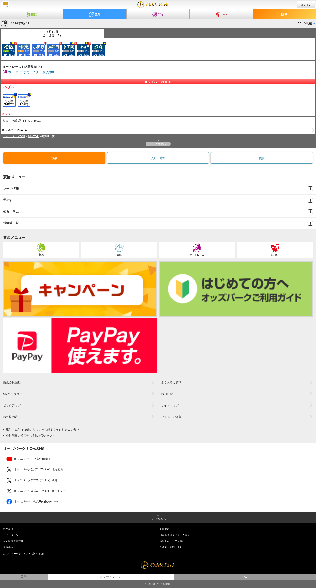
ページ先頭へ (158, 144)
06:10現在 (305, 23)
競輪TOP (33, 136)
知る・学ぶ (158, 211)
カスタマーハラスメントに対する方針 (24, 553)
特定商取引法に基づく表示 (175, 535)
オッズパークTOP (14, 136)
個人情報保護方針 (13, 541)
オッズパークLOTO (157, 131)
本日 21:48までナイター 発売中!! (31, 72)
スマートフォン (111, 576)
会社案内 (165, 529)
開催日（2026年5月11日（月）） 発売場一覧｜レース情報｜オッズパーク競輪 (153, 4)
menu (5, 4)
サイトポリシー (12, 535)
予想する (158, 200)
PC (245, 576)
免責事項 (8, 547)
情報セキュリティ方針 (172, 541)
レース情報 (158, 188)
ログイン (305, 4)
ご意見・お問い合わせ (172, 547)
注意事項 (8, 529)
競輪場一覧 (158, 223)
